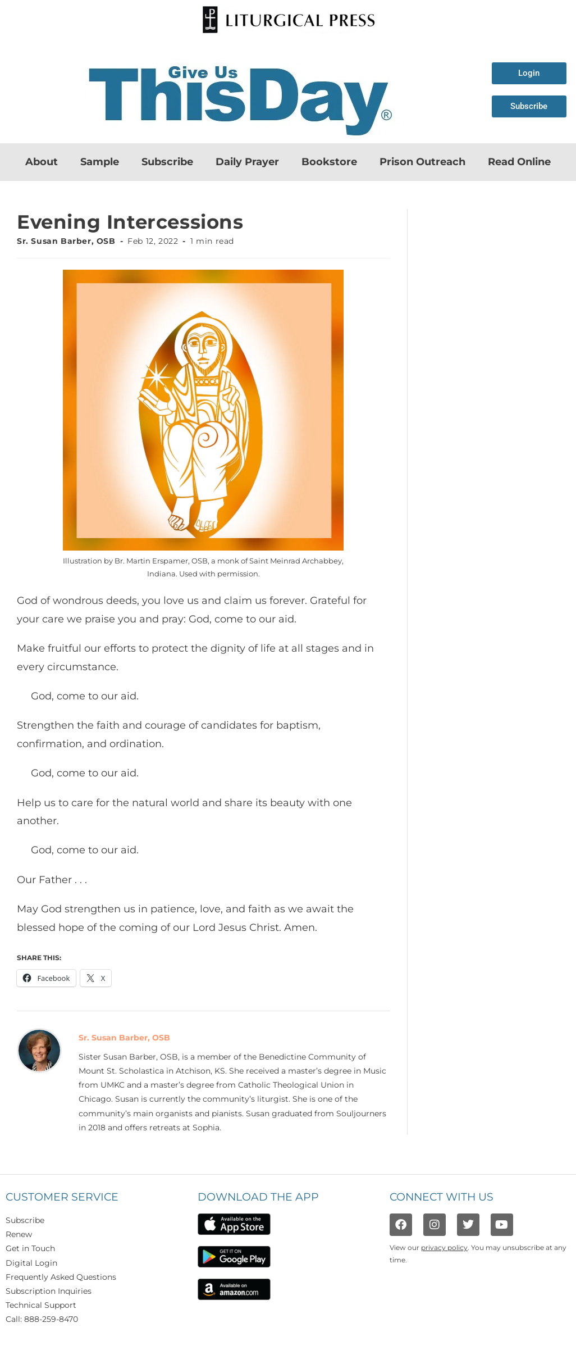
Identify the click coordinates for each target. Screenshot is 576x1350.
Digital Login (31, 1263)
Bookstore (329, 162)
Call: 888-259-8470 (42, 1319)
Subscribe (167, 162)
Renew (19, 1234)
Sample (99, 162)
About (41, 162)
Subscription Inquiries (49, 1291)
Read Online (519, 162)
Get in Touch (30, 1248)
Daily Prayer (247, 162)
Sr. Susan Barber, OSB (66, 241)
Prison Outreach (422, 162)
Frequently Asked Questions (61, 1277)
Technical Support (41, 1305)
